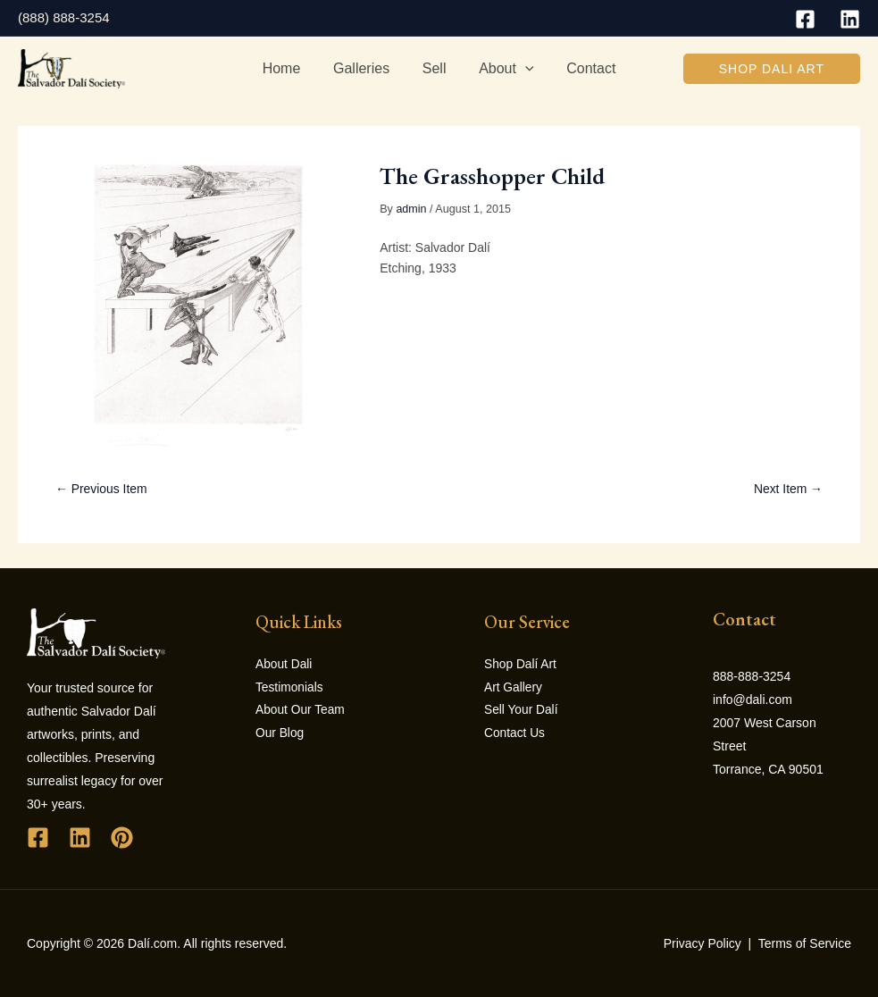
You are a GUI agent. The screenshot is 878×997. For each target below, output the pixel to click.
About (501, 69)
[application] (521, 69)
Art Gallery (513, 688)
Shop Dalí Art (521, 665)
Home (290, 68)
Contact (582, 68)
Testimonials (289, 688)
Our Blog (280, 734)
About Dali (284, 665)
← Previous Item (101, 489)
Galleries (366, 68)
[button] (771, 69)
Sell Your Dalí (521, 711)
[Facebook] (805, 19)
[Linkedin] (850, 19)
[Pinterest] (122, 837)
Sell (434, 68)
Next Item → (788, 489)
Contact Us (515, 734)
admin (411, 209)
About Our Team (301, 711)
